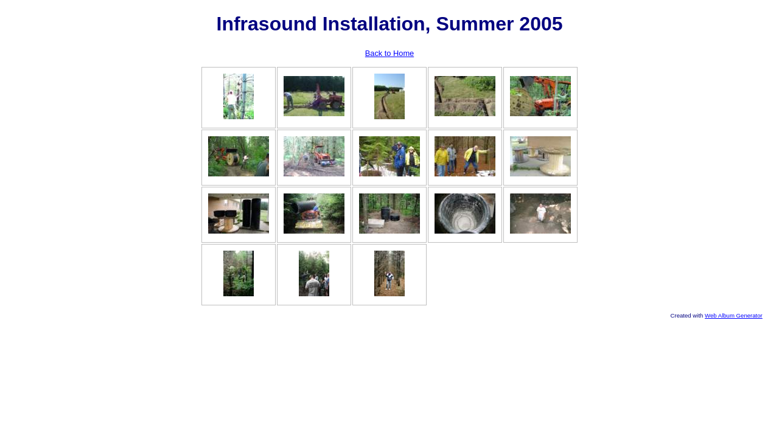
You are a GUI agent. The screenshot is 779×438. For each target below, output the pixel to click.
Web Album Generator (734, 315)
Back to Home (389, 53)
